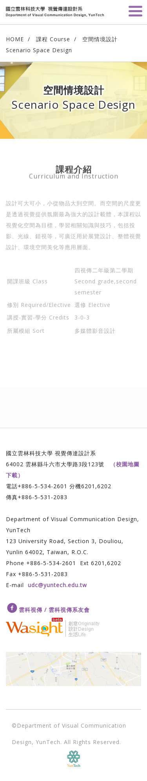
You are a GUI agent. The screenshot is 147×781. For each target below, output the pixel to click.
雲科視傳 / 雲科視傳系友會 (54, 609)
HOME (15, 39)
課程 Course (53, 39)
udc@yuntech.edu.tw (57, 585)
